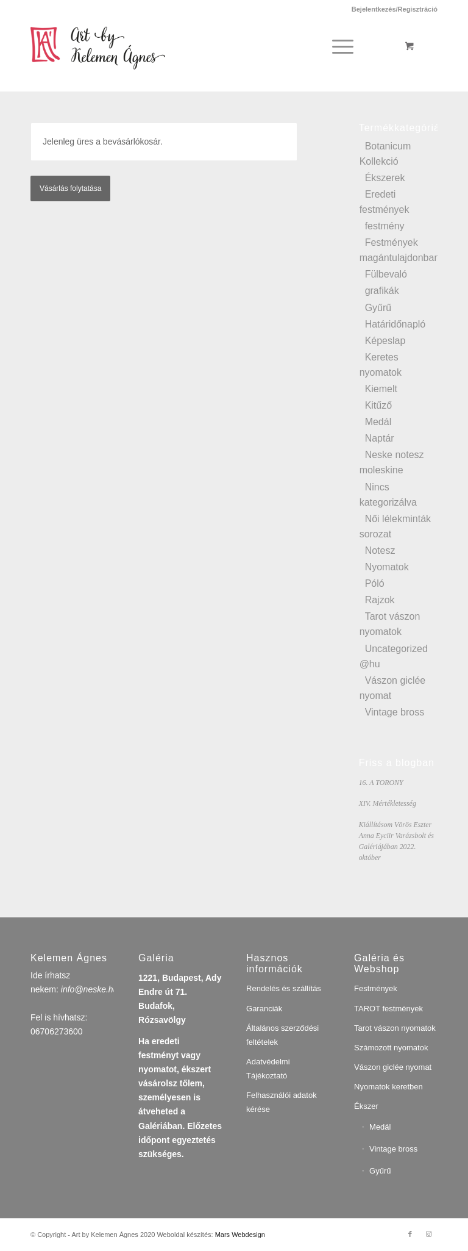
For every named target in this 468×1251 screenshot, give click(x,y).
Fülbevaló (386, 274)
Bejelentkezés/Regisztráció (395, 9)
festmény (385, 226)
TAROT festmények (388, 1008)
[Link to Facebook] (410, 1234)
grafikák (382, 290)
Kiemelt (381, 389)
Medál (378, 422)
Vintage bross (395, 712)
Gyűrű (378, 308)
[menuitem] (392, 9)
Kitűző (378, 405)
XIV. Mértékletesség (387, 803)
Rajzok (380, 600)
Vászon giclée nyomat (392, 1067)
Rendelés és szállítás (283, 988)
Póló (375, 583)
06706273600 (56, 1031)
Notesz (380, 550)
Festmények (375, 988)
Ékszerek (385, 178)
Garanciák (264, 1008)
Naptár (379, 438)
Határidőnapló (395, 324)
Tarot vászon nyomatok (395, 1028)
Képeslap (385, 340)
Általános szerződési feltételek (282, 1035)
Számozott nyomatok (391, 1047)
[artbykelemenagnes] (106, 46)
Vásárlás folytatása (70, 188)
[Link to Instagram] (428, 1234)
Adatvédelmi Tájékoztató (268, 1068)
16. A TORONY (381, 782)
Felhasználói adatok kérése (281, 1102)
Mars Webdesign (240, 1234)
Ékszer (366, 1106)
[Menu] (340, 46)
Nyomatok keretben (388, 1086)
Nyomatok (387, 567)
